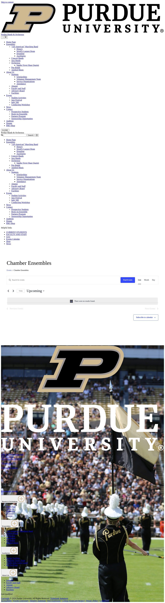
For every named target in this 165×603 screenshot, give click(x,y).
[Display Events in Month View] (146, 280)
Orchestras (15, 63)
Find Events (127, 280)
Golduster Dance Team (15, 560)
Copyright (5, 598)
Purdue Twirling (13, 558)
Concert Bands (17, 58)
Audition (10, 121)
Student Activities (18, 98)
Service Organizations (25, 81)
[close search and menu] (6, 37)
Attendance (21, 84)
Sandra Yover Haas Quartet (27, 65)
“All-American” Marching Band (24, 47)
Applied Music (17, 70)
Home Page (11, 42)
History (19, 49)
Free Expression (54, 601)
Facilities (15, 93)
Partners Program (18, 116)
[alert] (82, 301)
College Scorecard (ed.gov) (73, 601)
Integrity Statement (38, 601)
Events (9, 95)
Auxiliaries (21, 56)
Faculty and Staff (18, 88)
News (8, 107)
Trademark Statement (59, 598)
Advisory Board (18, 91)
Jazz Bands (16, 60)
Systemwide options (9, 468)
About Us (10, 72)
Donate (9, 123)
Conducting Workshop (20, 105)
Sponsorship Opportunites (22, 119)
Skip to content (7, 2)
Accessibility (6, 601)
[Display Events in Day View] (153, 280)
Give (8, 237)
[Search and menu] (2, 37)
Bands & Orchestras (13, 499)
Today (21, 291)
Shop (8, 241)
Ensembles (10, 44)
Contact (9, 109)
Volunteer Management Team (28, 79)
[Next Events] (13, 290)
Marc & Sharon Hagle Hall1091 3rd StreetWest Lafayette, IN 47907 (12, 456)
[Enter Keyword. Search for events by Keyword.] (64, 280)
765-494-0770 (7, 463)
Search (30, 135)
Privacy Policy (92, 601)
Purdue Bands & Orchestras (12, 34)
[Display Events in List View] (139, 280)
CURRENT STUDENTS (16, 232)
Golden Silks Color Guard (17, 563)
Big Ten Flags (12, 565)
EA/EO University (21, 601)
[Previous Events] (8, 290)
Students (14, 74)
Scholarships (21, 77)
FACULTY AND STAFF (16, 234)
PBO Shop (10, 125)
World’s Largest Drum (25, 51)
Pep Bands (15, 67)
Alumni (14, 86)
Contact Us (104, 601)
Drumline (20, 53)
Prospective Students (20, 112)
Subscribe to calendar (144, 317)
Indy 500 (15, 102)
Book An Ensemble (19, 114)
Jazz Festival (16, 100)
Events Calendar (13, 239)
